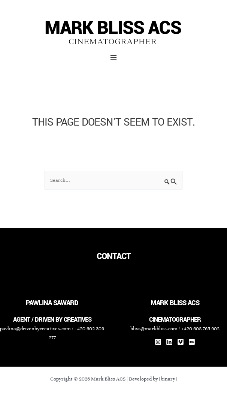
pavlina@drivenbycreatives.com (35, 328)
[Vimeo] (180, 342)
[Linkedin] (169, 342)
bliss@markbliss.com (154, 328)
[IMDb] (191, 342)
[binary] (168, 379)
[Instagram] (158, 342)
